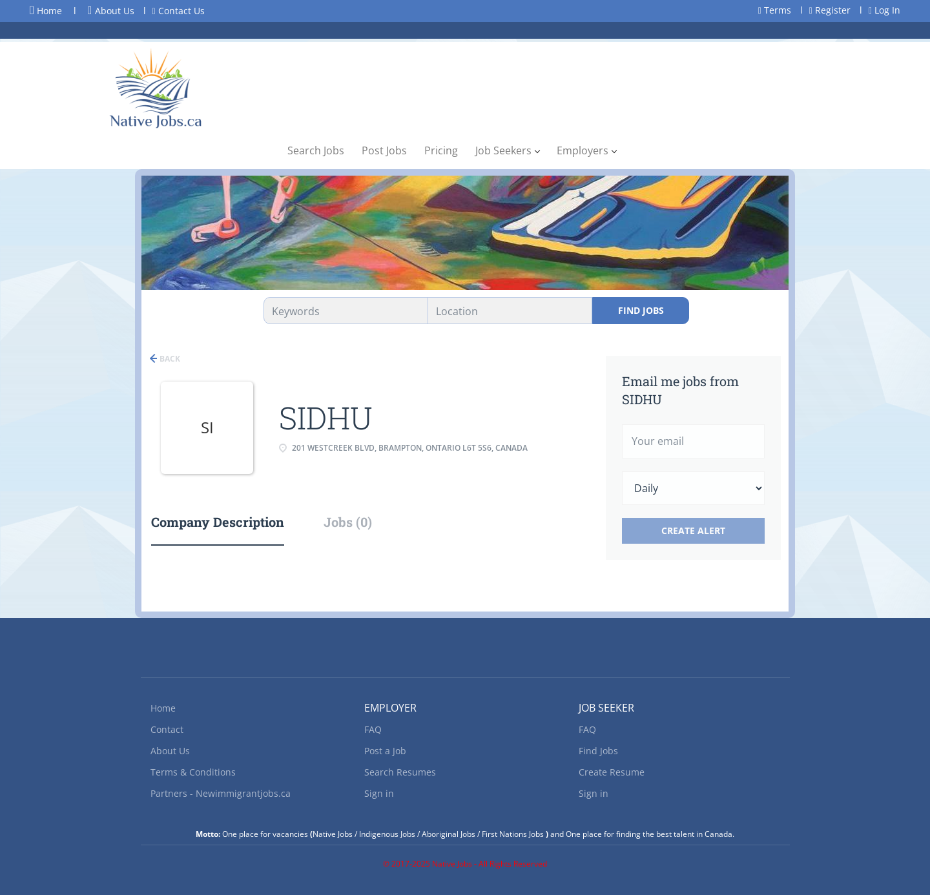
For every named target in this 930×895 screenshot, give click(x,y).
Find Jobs (641, 310)
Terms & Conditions (193, 772)
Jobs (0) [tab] (348, 521)
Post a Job (385, 751)
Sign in (379, 793)
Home (46, 10)
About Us (111, 11)
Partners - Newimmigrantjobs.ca (220, 793)
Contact (166, 729)
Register (830, 10)
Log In (884, 10)
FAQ (373, 729)
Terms (774, 10)
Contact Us (178, 11)
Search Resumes (400, 772)
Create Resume (612, 772)
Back (169, 358)
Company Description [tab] (217, 521)
